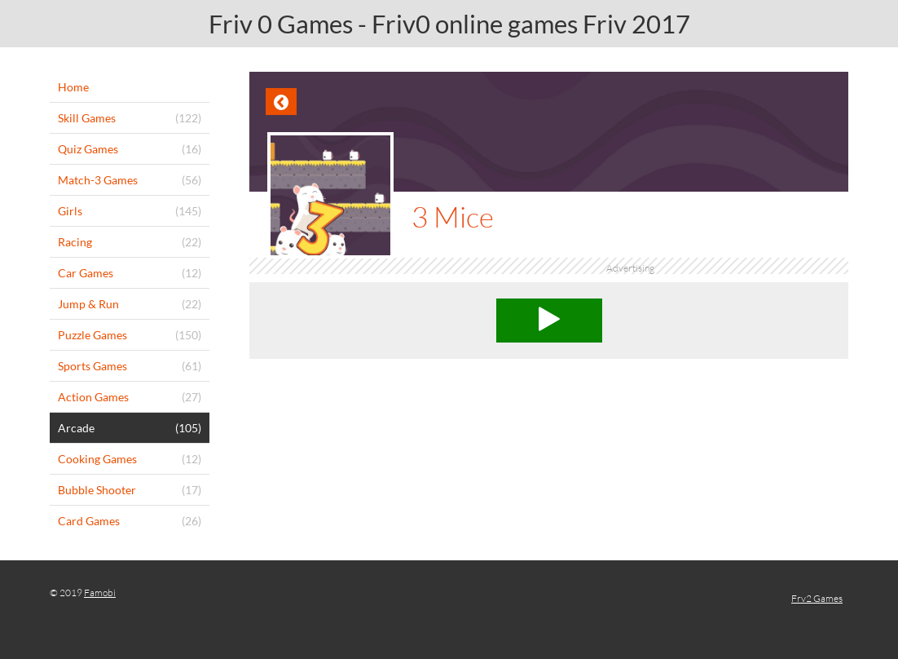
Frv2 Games (817, 598)
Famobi (100, 592)
